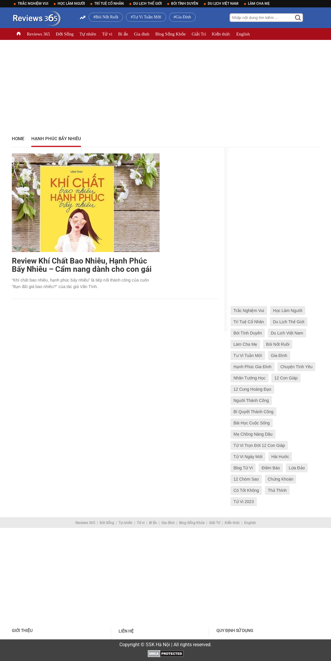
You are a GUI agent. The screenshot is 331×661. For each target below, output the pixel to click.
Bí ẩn (123, 34)
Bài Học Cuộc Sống (251, 423)
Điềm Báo (271, 468)
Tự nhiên (87, 34)
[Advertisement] (165, 85)
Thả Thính (277, 490)
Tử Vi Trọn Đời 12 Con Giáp (259, 445)
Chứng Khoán (280, 479)
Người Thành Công (251, 400)
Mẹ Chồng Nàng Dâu (252, 434)
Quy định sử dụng (234, 630)
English (243, 34)
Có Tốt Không (246, 490)
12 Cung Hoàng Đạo (252, 389)
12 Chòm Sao (246, 479)
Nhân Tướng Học (249, 378)
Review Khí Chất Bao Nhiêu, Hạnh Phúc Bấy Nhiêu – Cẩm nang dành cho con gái (82, 265)
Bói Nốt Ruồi (106, 17)
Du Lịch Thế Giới (147, 3)
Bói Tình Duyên (184, 3)
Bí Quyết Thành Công (253, 411)
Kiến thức (221, 34)
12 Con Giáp (286, 378)
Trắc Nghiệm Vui (33, 3)
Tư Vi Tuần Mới (147, 17)
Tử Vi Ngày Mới (247, 456)
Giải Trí (199, 34)
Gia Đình (183, 17)
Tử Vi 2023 (243, 501)
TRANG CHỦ (18, 34)
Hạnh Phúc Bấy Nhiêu (56, 138)
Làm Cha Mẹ (259, 3)
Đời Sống (65, 34)
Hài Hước (280, 456)
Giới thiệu (22, 630)
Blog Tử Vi (243, 468)
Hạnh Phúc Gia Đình (252, 366)
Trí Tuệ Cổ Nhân (109, 3)
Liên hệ (126, 631)
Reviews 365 (38, 34)
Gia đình (141, 34)
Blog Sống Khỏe (170, 34)
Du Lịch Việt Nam (223, 3)
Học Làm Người (71, 3)
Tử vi (107, 34)
